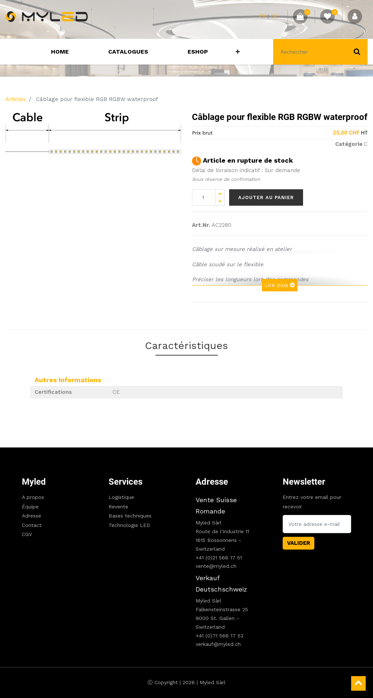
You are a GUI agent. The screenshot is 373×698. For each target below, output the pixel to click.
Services (125, 482)
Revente (118, 506)
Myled (34, 482)
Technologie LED (129, 525)
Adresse (31, 516)
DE (274, 16)
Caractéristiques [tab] (186, 346)
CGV (27, 534)
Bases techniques (130, 516)
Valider (298, 543)
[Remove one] (220, 201)
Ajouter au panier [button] (266, 197)
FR (262, 16)
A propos (33, 497)
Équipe (30, 506)
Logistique (121, 497)
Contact (32, 525)
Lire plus (280, 285)
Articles (15, 99)
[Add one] (220, 193)
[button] (238, 52)
